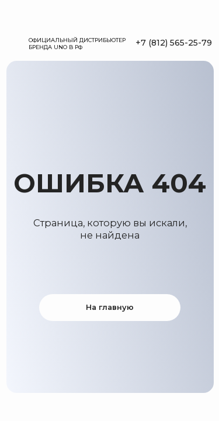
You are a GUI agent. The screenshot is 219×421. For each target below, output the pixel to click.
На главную (110, 307)
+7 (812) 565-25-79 (173, 42)
